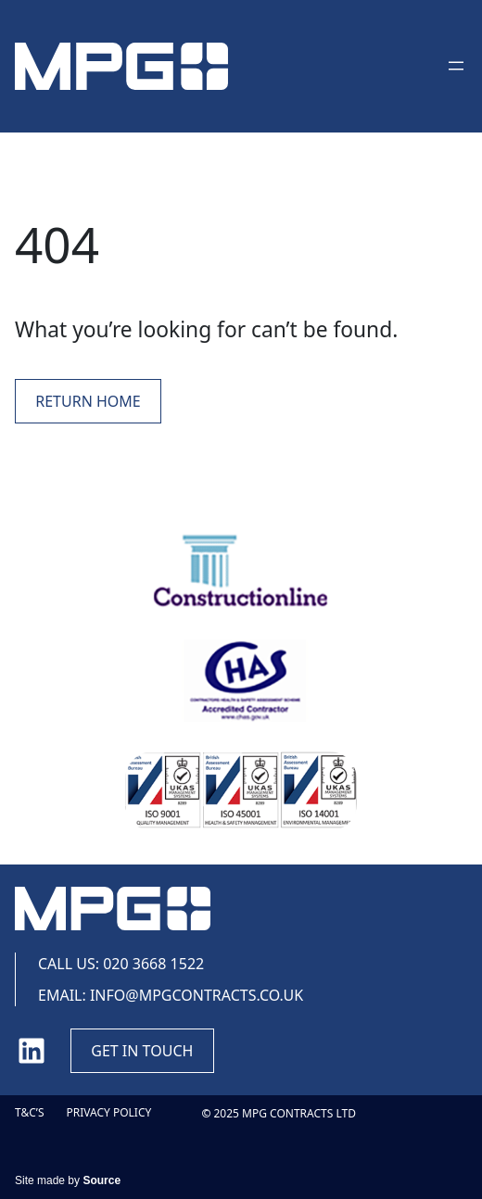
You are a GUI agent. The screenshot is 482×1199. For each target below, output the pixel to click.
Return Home (87, 401)
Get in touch (142, 1051)
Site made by (67, 1180)
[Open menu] (456, 66)
